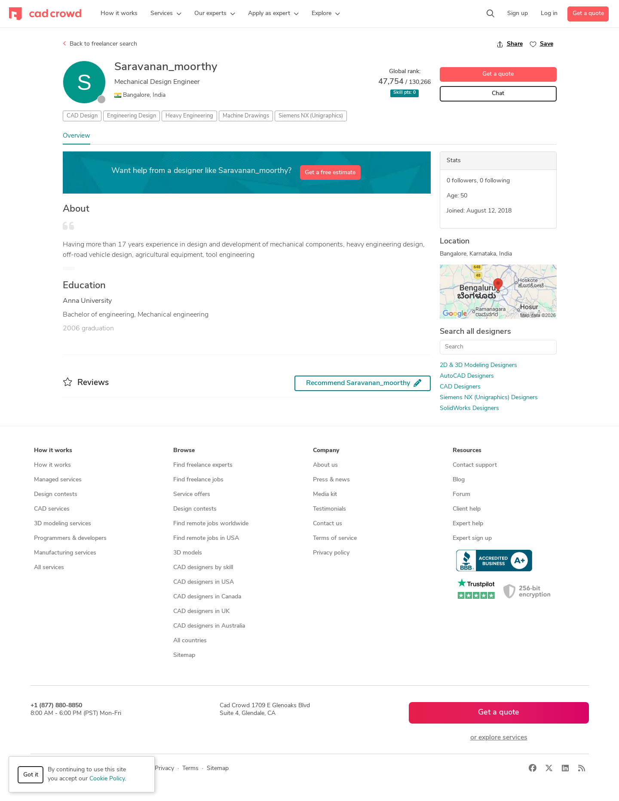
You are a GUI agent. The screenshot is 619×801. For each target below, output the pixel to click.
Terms (190, 768)
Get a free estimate (330, 172)
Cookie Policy (107, 779)
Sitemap (184, 655)
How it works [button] (53, 450)
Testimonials (329, 509)
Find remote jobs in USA (206, 538)
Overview (76, 136)
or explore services (498, 737)
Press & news (331, 480)
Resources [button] (467, 450)
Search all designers (475, 332)
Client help (467, 509)
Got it (30, 775)
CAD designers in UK (201, 611)
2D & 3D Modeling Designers (478, 365)
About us (325, 465)
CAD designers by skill (203, 567)
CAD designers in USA (203, 582)
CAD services (52, 509)
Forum (461, 494)
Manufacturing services (65, 553)
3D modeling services (62, 524)
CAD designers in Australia (209, 626)
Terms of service (335, 538)
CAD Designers (460, 387)
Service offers (191, 494)
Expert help (468, 524)
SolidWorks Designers (469, 408)
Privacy (164, 768)
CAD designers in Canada (207, 597)
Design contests (55, 494)
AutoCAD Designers (467, 376)
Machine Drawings (246, 116)
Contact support (475, 465)
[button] (166, 14)
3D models (187, 553)
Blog (459, 480)
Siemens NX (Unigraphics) (311, 116)
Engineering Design (131, 116)
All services (49, 567)
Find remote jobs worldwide (210, 524)
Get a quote (588, 13)
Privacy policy (331, 553)
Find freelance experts (203, 465)
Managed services (58, 480)
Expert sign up (472, 538)
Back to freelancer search (100, 43)
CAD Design (82, 116)
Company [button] (326, 450)
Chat (498, 93)
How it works (52, 465)
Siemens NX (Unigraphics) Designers (489, 397)
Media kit (325, 494)
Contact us (327, 524)
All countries (190, 641)
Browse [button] (184, 450)
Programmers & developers (70, 538)
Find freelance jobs (198, 480)
